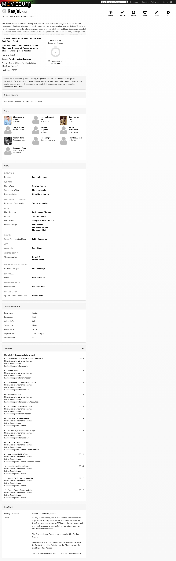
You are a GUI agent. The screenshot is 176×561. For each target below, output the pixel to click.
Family (12, 59)
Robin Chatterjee (39, 239)
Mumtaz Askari (75, 138)
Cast (6, 110)
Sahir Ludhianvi (39, 216)
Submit (145, 2)
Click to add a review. (31, 101)
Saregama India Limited (43, 220)
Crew (6, 165)
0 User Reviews (11, 94)
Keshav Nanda (38, 277)
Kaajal (14, 11)
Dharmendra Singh (14, 38)
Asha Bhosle (37, 224)
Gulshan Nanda (39, 186)
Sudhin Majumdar (40, 203)
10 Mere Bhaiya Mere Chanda (16, 466)
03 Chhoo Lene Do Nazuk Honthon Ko (20, 382)
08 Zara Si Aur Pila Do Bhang (16, 442)
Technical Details (12, 306)
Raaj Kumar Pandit (10, 41)
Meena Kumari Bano (32, 38)
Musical (19, 59)
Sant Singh (37, 248)
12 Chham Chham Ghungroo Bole (18, 490)
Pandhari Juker (38, 286)
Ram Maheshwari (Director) (19, 45)
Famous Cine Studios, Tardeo (44, 513)
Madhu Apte (46, 138)
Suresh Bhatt (38, 259)
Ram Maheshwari (39, 177)
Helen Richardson (73, 128)
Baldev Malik (37, 295)
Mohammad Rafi (39, 230)
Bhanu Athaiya (38, 268)
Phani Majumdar (39, 190)
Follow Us (155, 2)
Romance (27, 59)
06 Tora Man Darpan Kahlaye (16, 418)
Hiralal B (36, 257)
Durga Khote (18, 127)
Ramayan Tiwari (20, 148)
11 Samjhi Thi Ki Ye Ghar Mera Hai (18, 478)
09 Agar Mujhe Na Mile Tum (16, 454)
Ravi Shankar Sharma (41, 212)
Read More (19, 86)
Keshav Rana (18, 138)
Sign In (165, 2)
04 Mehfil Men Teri (12, 394)
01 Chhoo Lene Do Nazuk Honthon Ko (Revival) (23, 358)
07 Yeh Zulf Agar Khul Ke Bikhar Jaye (19, 430)
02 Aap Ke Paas (11, 370)
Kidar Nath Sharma (40, 194)
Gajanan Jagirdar (44, 128)
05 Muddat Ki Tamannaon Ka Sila (18, 406)
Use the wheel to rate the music (55, 62)
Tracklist (8, 348)
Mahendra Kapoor (40, 227)
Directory (135, 2)
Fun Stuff (8, 507)
